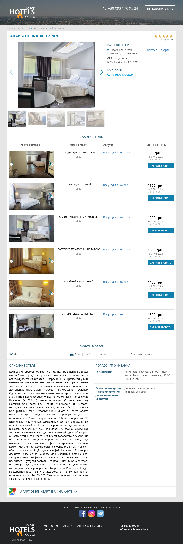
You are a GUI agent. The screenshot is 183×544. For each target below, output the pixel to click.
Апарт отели (40, 28)
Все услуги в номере (117, 152)
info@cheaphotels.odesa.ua (136, 529)
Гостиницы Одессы (18, 28)
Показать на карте (158, 50)
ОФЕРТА (68, 525)
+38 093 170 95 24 (120, 8)
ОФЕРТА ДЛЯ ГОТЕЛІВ (89, 525)
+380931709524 (120, 75)
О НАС (55, 525)
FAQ (45, 525)
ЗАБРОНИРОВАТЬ (160, 165)
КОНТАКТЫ (49, 529)
